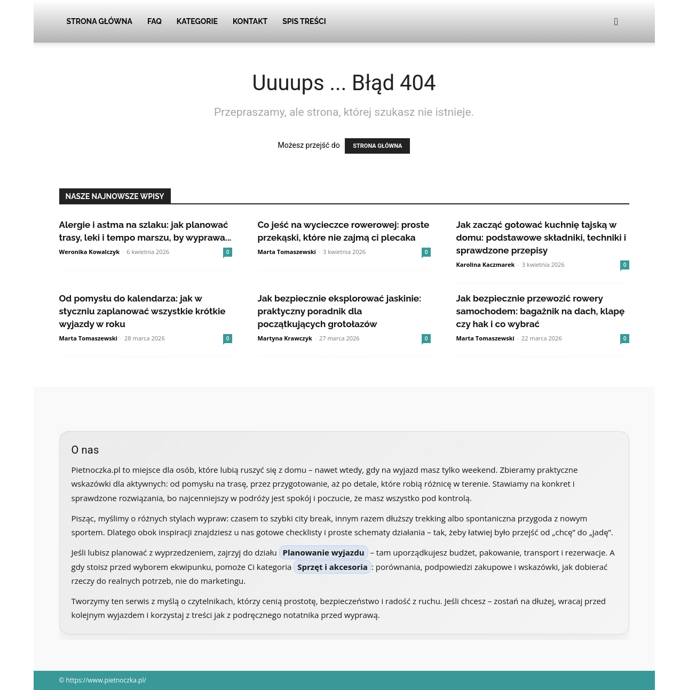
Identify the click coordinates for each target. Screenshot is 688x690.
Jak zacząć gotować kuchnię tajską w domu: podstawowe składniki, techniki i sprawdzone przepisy (541, 237)
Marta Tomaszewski (287, 252)
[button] (616, 22)
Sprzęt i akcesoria (332, 566)
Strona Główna (99, 21)
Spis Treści (304, 21)
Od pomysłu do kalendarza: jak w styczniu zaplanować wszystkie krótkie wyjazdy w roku (142, 311)
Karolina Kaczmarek (485, 264)
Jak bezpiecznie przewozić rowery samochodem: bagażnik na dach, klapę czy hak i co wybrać (540, 311)
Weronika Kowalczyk (89, 252)
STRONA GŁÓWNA (377, 145)
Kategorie (197, 21)
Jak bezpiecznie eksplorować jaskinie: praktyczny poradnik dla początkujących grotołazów (340, 311)
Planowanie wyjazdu (324, 552)
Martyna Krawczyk (285, 338)
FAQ (154, 21)
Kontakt (250, 21)
